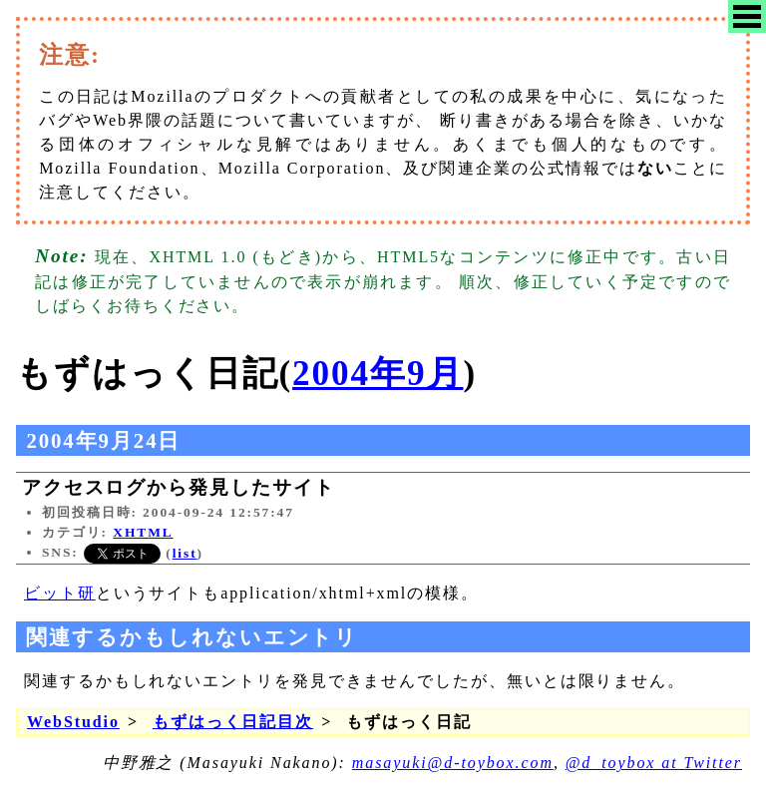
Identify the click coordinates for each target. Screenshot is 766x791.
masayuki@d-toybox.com (453, 762)
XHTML (143, 532)
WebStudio (73, 721)
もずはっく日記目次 (233, 721)
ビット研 (60, 593)
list (185, 553)
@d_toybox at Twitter (654, 762)
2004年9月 (377, 373)
